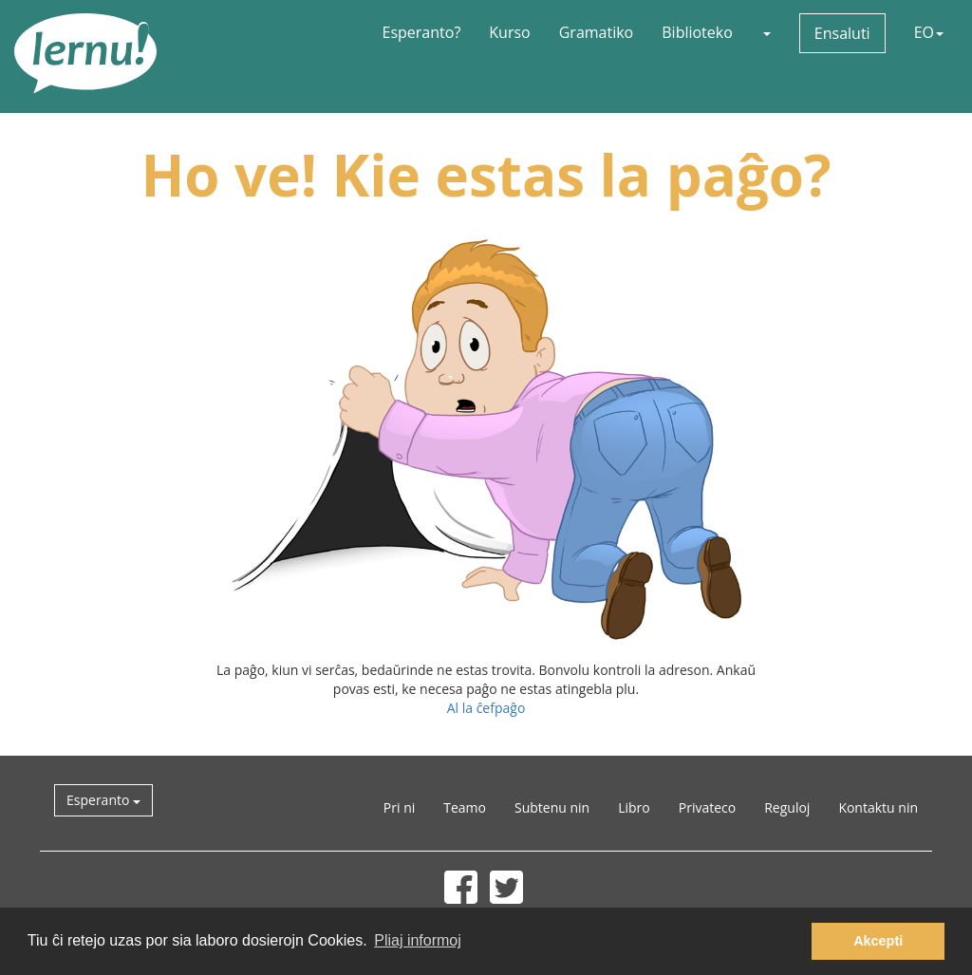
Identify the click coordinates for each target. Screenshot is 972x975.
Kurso (509, 32)
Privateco (707, 807)
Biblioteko (697, 32)
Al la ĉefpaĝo (486, 708)
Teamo (464, 807)
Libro (634, 807)
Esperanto (103, 800)
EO (929, 32)
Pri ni (399, 807)
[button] (766, 32)
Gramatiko (596, 32)
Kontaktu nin (878, 807)
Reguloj (787, 807)
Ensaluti (842, 33)
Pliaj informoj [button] (417, 940)
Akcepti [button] (878, 940)
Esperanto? (422, 32)
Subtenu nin (551, 807)
